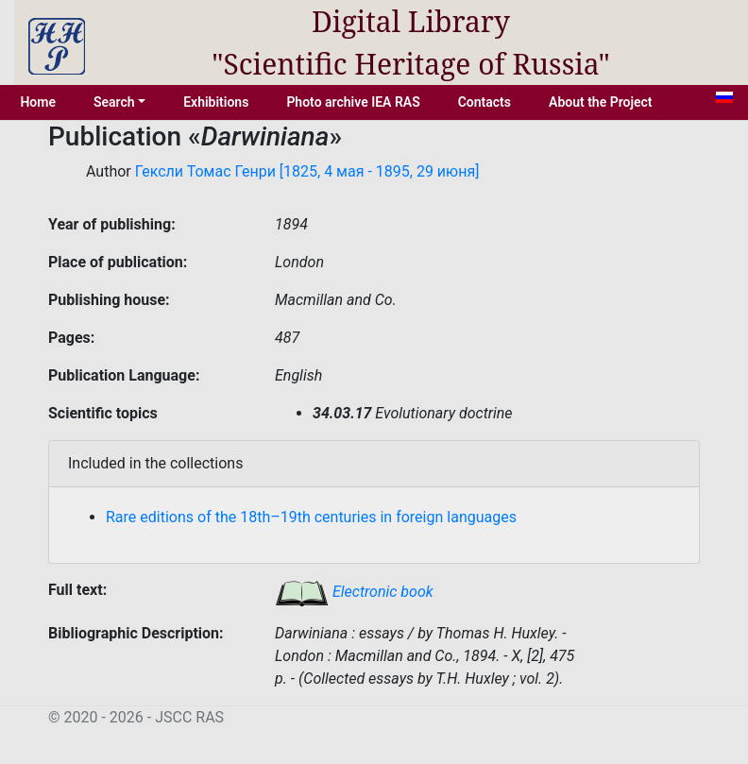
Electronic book (354, 592)
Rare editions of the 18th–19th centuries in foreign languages (311, 517)
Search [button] (114, 102)
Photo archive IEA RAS (352, 102)
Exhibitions (215, 102)
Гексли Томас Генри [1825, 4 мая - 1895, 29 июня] (307, 171)
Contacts (484, 102)
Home (38, 102)
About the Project (601, 102)
